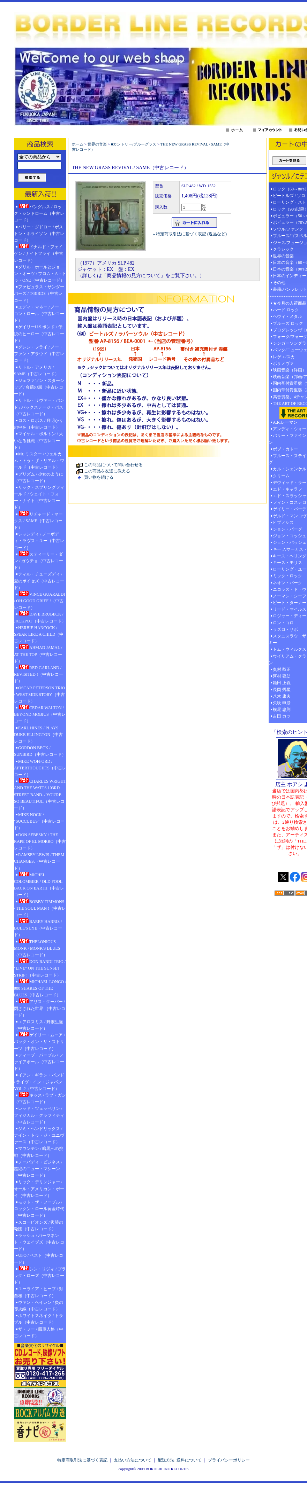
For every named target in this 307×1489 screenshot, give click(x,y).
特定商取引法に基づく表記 (82, 1460)
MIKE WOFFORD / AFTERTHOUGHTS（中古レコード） (40, 768)
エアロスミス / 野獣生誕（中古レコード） (38, 1025)
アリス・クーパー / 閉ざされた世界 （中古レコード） (39, 1007)
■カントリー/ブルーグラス (133, 144)
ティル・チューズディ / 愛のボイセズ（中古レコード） (39, 581)
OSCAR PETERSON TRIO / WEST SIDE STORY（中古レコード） (39, 694)
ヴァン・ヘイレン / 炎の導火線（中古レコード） (38, 1305)
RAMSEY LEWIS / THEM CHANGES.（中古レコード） (39, 861)
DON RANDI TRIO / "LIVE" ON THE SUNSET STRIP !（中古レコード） (40, 967)
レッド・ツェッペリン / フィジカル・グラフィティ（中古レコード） (39, 1115)
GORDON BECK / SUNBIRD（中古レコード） (40, 751)
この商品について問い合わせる (113, 464)
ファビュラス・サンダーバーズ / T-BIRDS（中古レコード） (39, 293)
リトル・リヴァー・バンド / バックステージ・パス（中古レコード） (39, 407)
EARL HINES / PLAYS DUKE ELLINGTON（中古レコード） (38, 735)
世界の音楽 (97, 144)
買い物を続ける (98, 477)
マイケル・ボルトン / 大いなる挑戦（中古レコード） (38, 440)
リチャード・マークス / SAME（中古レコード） (38, 520)
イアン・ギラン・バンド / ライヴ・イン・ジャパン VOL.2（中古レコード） (39, 1082)
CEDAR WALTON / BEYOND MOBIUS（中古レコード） (40, 714)
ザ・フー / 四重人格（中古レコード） (38, 1332)
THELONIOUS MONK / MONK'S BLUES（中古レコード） (37, 948)
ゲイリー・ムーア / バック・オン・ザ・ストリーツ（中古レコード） (39, 1041)
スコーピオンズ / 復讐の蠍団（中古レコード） (38, 1225)
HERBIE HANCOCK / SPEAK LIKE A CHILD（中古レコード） (38, 634)
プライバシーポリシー (229, 1460)
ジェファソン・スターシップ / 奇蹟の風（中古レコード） (39, 387)
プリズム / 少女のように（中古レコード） (38, 477)
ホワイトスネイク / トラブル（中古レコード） (38, 1319)
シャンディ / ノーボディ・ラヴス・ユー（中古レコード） (39, 541)
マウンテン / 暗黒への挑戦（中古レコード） (38, 1152)
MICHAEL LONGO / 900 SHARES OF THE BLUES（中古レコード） (40, 988)
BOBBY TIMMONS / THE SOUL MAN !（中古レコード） (40, 908)
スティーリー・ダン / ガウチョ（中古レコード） (38, 560)
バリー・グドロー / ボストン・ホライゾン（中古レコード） (39, 234)
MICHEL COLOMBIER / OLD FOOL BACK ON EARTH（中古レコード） (39, 885)
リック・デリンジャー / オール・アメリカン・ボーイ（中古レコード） (39, 1189)
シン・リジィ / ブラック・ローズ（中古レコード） (40, 1275)
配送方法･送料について (180, 1460)
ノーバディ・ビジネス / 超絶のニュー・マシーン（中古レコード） (38, 1169)
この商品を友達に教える (107, 471)
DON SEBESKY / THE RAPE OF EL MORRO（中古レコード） (40, 841)
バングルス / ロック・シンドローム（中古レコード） (39, 213)
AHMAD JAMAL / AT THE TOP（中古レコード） (38, 653)
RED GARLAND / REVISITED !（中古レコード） (38, 674)
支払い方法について (132, 1460)
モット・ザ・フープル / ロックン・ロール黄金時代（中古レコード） (39, 1209)
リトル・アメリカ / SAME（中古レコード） (36, 370)
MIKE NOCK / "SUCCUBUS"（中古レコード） (39, 821)
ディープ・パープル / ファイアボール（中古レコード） (39, 1062)
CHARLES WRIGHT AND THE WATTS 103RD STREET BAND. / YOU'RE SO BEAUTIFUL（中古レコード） (40, 794)
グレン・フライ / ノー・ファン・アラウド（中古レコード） (39, 354)
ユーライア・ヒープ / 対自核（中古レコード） (38, 1292)
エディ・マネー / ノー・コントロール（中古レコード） (39, 314)
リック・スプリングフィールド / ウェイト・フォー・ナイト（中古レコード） (39, 497)
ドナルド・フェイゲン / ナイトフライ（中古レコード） (38, 253)
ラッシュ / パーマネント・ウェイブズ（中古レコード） (39, 1242)
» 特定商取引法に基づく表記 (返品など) (190, 234)
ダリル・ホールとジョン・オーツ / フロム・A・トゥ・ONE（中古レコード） (40, 274)
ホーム (77, 144)
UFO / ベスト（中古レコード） (38, 1258)
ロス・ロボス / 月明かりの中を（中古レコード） (38, 424)
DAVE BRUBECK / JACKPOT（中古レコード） (40, 617)
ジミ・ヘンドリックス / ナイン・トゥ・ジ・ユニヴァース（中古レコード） (39, 1135)
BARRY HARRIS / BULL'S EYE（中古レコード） (38, 927)
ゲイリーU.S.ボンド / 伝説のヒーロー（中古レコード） (39, 333)
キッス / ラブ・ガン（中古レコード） (40, 1098)
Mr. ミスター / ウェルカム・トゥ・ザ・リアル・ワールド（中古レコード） (39, 461)
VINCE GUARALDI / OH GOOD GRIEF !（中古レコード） (39, 600)
